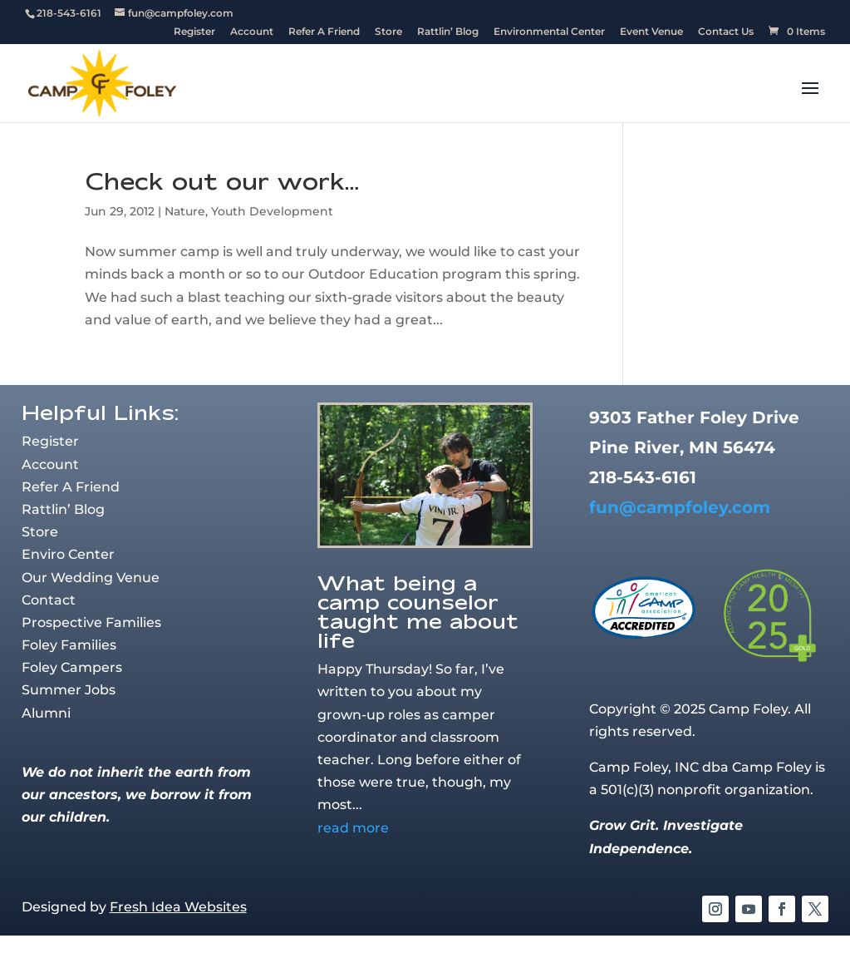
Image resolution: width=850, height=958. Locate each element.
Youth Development (272, 211)
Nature (185, 211)
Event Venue (651, 32)
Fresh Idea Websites (178, 907)
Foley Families (69, 645)
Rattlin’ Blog (448, 32)
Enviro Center (68, 554)
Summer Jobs (68, 690)
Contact (49, 600)
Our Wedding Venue (91, 577)
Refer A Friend (324, 32)
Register (194, 32)
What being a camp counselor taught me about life (417, 611)
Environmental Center (549, 32)
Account (251, 32)
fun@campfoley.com (679, 507)
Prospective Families (91, 622)
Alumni (46, 713)
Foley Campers (72, 667)
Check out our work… (222, 181)
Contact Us (726, 32)
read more (353, 828)
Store (388, 32)
